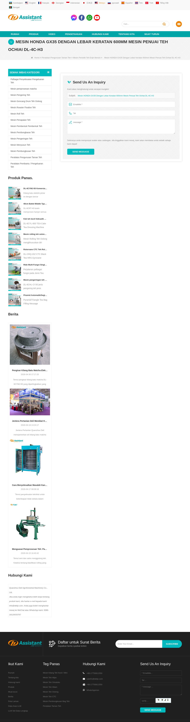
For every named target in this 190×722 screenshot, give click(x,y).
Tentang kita (126, 23)
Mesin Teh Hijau (50, 667)
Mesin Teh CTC (49, 686)
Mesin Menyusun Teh (20, 134)
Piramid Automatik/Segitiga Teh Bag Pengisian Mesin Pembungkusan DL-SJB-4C (35, 284)
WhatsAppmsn (93, 679)
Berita (10, 686)
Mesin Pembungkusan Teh (23, 140)
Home (35, 47)
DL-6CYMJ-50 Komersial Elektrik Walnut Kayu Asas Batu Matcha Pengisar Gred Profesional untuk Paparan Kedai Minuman (35, 177)
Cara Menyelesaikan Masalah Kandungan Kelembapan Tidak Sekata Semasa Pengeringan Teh (30, 474)
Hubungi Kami (100, 23)
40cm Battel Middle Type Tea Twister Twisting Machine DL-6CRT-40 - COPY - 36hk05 (35, 193)
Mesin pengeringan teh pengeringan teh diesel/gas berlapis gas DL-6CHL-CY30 (35, 269)
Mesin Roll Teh (17, 103)
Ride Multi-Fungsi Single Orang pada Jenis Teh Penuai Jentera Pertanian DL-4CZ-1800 (35, 254)
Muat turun (151, 23)
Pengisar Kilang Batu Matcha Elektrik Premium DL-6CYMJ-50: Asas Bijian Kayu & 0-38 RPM (30, 359)
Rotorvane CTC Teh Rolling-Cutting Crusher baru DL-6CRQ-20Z (35, 239)
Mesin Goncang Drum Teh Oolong (26, 90)
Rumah (15, 23)
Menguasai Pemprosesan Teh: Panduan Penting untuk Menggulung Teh (30, 538)
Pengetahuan (73, 23)
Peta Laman (13, 690)
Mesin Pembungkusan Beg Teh (56, 690)
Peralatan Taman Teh (52, 695)
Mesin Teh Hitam (50, 676)
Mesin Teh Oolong (50, 681)
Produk (34, 23)
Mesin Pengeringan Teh (21, 128)
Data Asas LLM (14, 695)
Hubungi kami (14, 671)
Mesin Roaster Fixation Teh (23, 96)
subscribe (172, 633)
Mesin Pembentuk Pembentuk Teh (26, 115)
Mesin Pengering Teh (20, 84)
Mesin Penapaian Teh (20, 109)
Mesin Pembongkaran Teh (23, 121)
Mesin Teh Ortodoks (51, 671)
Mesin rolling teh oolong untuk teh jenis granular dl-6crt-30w (35, 223)
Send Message (80, 141)
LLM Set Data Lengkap (18, 700)
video (51, 23)
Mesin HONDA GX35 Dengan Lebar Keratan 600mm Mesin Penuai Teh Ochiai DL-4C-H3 (116, 85)
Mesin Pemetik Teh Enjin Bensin (86, 47)
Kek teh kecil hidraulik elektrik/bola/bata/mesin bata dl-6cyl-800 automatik (35, 208)
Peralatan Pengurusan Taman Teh (56, 47)
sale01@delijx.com (95, 668)
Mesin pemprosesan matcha (24, 78)
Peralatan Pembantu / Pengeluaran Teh (27, 154)
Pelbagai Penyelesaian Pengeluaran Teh (27, 70)
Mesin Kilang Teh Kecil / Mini (55, 662)
